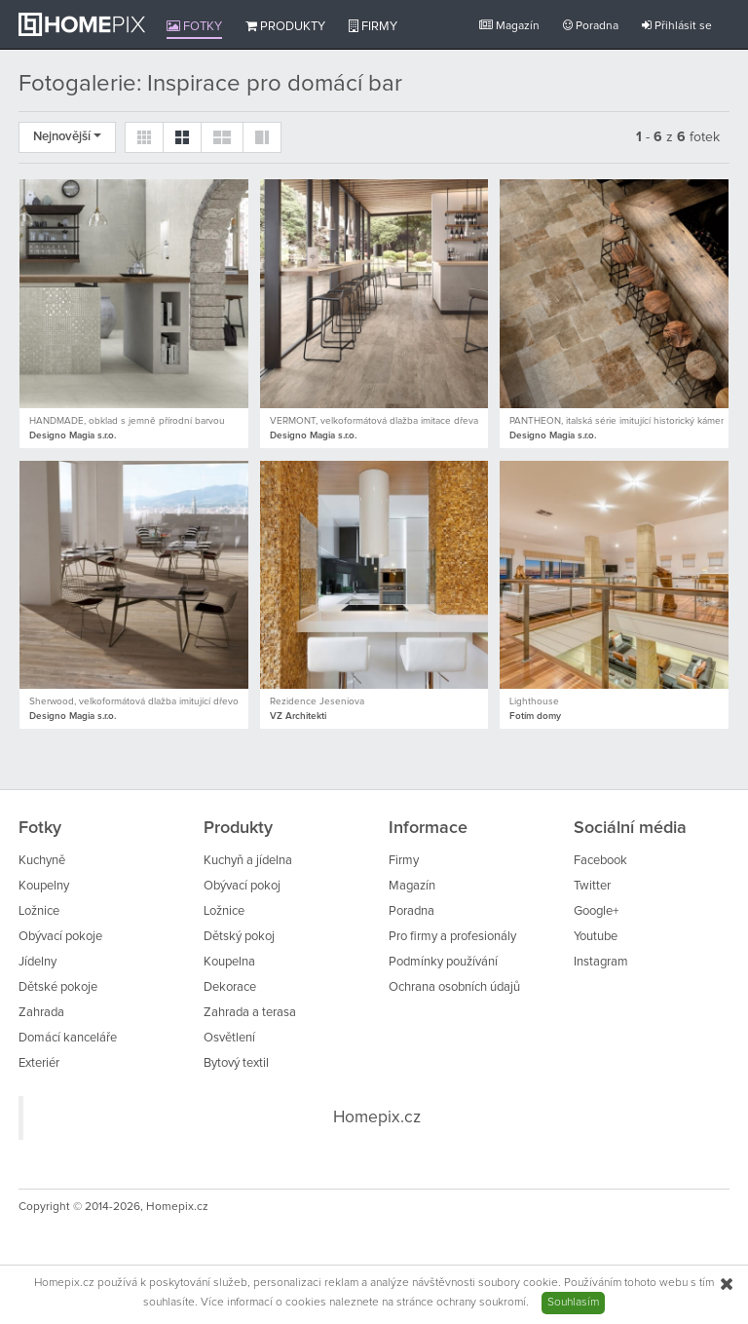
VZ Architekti (298, 716)
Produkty (285, 26)
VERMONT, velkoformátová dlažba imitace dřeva (374, 421)
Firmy (373, 26)
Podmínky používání (443, 962)
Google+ (596, 911)
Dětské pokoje (58, 987)
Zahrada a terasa (250, 1012)
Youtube (595, 936)
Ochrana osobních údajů (454, 987)
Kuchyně (42, 860)
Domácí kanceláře (68, 1038)
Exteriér (39, 1063)
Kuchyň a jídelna (248, 860)
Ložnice (39, 911)
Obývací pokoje (60, 936)
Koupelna (229, 962)
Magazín (509, 25)
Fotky (194, 26)
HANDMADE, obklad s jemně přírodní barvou (127, 421)
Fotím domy (535, 716)
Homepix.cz (377, 1117)
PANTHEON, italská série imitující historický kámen (618, 421)
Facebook (600, 860)
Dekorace (230, 987)
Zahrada (41, 1012)
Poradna (590, 25)
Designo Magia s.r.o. (72, 435)
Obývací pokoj (242, 886)
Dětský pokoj (239, 936)
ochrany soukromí (481, 1302)
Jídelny (37, 962)
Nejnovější (67, 137)
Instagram (601, 962)
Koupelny (44, 886)
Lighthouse (534, 701)
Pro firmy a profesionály (452, 936)
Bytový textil (236, 1063)
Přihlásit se (677, 25)
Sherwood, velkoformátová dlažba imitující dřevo (134, 701)
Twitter (592, 886)
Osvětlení (229, 1038)
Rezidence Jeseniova (317, 701)
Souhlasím (573, 1302)
